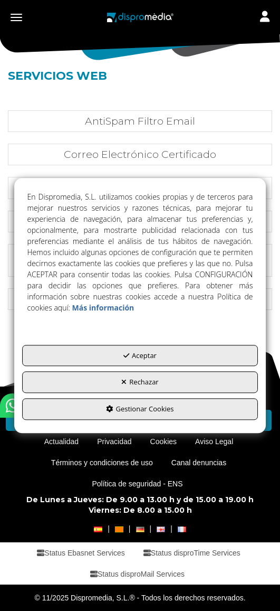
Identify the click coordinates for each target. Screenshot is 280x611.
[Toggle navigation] (265, 17)
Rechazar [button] (139, 382)
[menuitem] (61, 441)
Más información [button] (103, 308)
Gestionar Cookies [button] (139, 408)
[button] (140, 17)
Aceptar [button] (140, 355)
